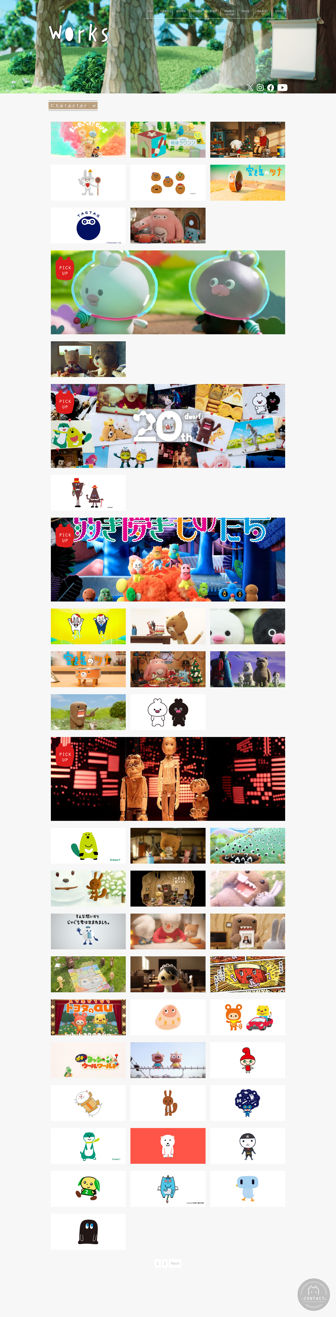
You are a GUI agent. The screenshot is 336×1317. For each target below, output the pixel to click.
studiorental (229, 12)
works (181, 11)
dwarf (262, 11)
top (150, 11)
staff (213, 11)
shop (245, 11)
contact (281, 11)
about (198, 11)
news (165, 11)
